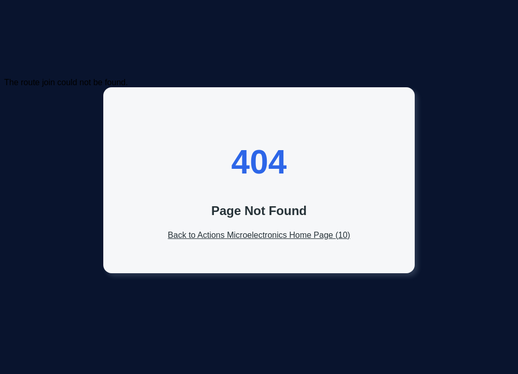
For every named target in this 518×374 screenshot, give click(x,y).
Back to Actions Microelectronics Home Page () (259, 235)
